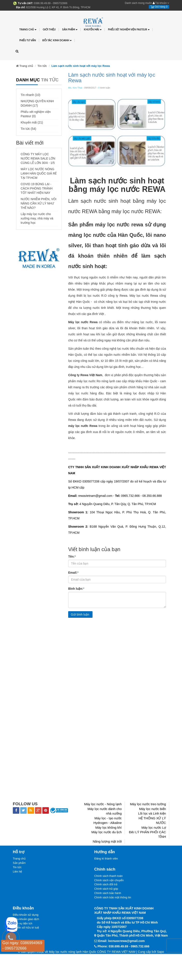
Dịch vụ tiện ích (22, 925)
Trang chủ (27, 29)
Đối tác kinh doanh (56, 40)
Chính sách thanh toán (108, 876)
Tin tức (42, 66)
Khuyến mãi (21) (32, 122)
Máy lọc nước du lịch (106, 832)
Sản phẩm (19, 863)
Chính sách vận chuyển (109, 880)
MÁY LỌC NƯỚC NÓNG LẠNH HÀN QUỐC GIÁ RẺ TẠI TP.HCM (39, 173)
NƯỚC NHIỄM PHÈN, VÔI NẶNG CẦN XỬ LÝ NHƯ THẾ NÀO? (38, 203)
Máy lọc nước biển (152, 809)
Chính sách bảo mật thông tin (112, 898)
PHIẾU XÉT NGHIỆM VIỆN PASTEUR (128, 29)
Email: (73, 572)
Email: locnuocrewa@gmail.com (121, 942)
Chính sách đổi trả (105, 885)
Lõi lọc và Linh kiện (152, 813)
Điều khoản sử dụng (25, 916)
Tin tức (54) (28, 128)
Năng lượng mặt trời (107, 841)
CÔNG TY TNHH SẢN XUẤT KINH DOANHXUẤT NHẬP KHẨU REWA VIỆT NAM (124, 911)
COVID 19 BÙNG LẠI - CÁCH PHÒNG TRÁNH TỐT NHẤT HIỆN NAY (37, 188)
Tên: (72, 556)
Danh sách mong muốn (138, 3)
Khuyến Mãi (92, 29)
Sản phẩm (69, 29)
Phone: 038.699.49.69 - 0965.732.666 (123, 947)
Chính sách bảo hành (107, 894)
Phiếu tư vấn (27, 40)
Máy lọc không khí (108, 827)
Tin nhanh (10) (30, 95)
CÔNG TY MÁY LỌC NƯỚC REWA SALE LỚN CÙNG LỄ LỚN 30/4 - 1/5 (38, 158)
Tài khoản (161, 3)
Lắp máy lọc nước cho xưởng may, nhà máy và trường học (37, 218)
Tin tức (17, 867)
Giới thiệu (49, 29)
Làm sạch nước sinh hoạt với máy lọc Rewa (111, 77)
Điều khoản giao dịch (26, 920)
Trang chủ (19, 858)
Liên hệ (17, 872)
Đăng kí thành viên (106, 858)
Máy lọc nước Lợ (153, 827)
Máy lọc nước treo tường (148, 804)
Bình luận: (76, 588)
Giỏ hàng (159, 6)
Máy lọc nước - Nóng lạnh (103, 804)
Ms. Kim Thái (75, 87)
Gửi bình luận (80, 614)
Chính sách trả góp (106, 889)
